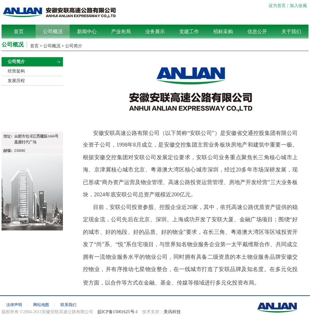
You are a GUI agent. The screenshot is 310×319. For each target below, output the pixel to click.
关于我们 (291, 31)
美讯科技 (172, 311)
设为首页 (277, 5)
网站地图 (41, 304)
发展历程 (16, 80)
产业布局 (121, 31)
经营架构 (16, 71)
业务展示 (155, 31)
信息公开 (257, 31)
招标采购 (223, 31)
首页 (19, 31)
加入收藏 (298, 5)
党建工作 (189, 31)
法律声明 (14, 304)
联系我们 (68, 304)
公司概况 (53, 31)
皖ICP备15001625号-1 (118, 311)
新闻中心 (87, 31)
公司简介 (73, 46)
